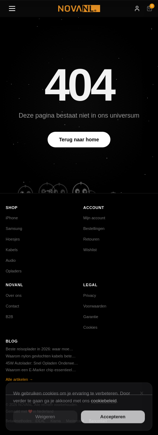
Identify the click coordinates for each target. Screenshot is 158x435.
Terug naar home (79, 139)
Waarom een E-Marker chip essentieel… (41, 370)
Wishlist (90, 250)
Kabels (12, 250)
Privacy (89, 295)
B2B (9, 317)
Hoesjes (13, 239)
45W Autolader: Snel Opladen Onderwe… (42, 363)
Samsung (14, 228)
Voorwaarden (95, 306)
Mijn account (94, 218)
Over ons (14, 295)
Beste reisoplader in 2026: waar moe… (39, 349)
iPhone (12, 218)
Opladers (14, 271)
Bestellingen (94, 228)
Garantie (90, 317)
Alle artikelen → (19, 379)
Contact (12, 306)
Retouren (91, 239)
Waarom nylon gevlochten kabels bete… (41, 356)
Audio (11, 260)
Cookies (90, 327)
